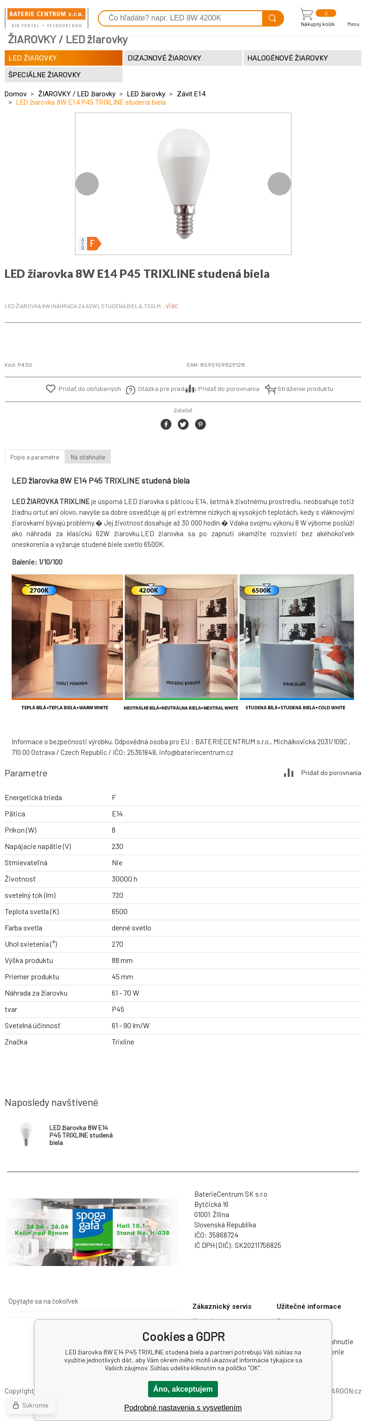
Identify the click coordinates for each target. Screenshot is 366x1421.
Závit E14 (191, 94)
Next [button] (279, 183)
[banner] (46, 18)
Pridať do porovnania (228, 388)
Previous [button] (87, 183)
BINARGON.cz (340, 1391)
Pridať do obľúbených (90, 388)
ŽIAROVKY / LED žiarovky (76, 94)
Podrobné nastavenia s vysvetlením (183, 1408)
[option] (183, 184)
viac (172, 305)
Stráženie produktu (300, 388)
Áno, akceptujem (183, 1389)
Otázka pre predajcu (160, 388)
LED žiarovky (146, 94)
